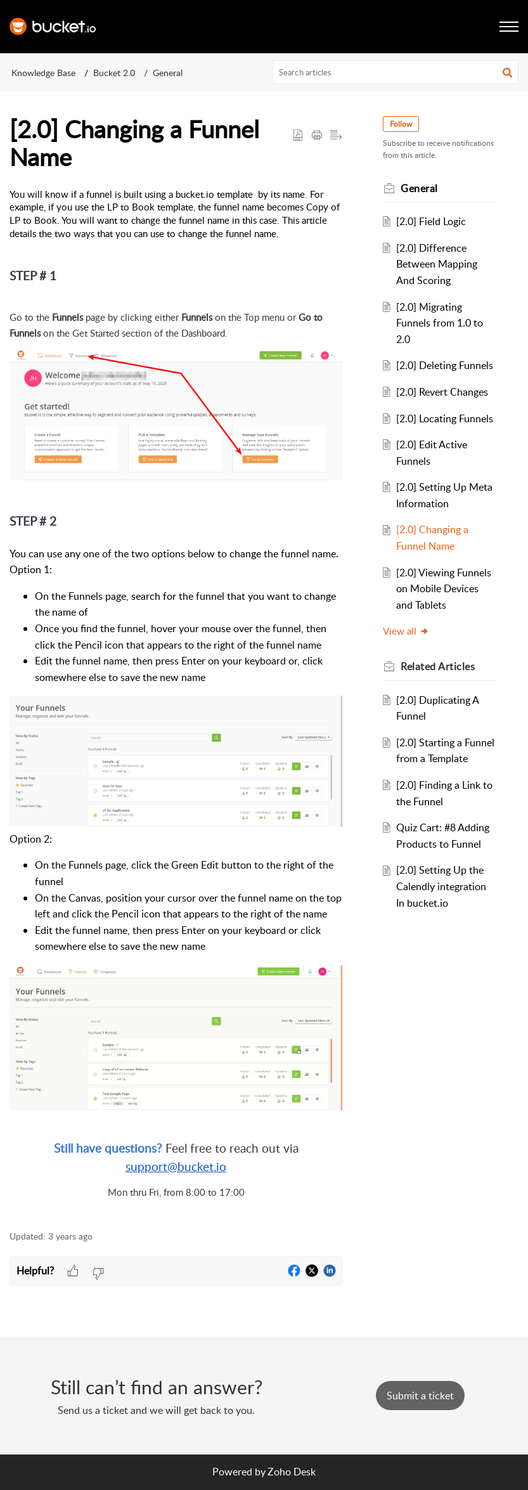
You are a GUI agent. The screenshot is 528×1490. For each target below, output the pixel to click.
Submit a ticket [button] (420, 1396)
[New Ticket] (420, 1396)
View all (406, 631)
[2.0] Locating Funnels (444, 418)
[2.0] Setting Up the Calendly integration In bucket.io (441, 886)
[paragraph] (176, 702)
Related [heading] (438, 666)
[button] (507, 72)
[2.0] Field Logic (431, 221)
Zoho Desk (291, 1472)
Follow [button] (401, 124)
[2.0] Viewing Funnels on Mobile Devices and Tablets (443, 589)
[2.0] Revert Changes (442, 392)
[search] (395, 72)
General (168, 73)
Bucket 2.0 (114, 73)
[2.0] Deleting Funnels (444, 365)
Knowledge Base (43, 73)
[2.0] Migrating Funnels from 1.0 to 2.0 (439, 323)
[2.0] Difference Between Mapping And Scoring (436, 264)
